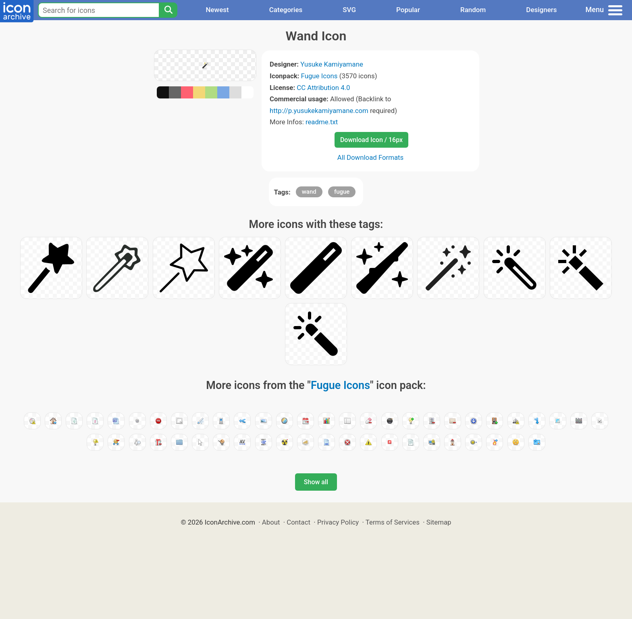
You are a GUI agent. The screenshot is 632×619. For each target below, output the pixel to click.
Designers (541, 10)
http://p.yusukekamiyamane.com (319, 111)
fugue (342, 191)
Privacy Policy (338, 522)
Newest (217, 10)
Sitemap (438, 522)
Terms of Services (393, 522)
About (271, 522)
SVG (349, 10)
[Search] (168, 10)
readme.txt (322, 122)
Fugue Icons (319, 76)
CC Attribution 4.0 (323, 88)
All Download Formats (370, 157)
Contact (298, 522)
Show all (316, 482)
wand (309, 191)
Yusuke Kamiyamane (331, 64)
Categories (286, 10)
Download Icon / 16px (371, 140)
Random (473, 10)
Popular (408, 10)
